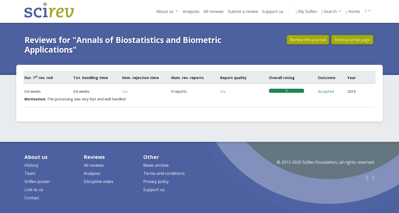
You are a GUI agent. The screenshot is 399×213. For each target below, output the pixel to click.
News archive (156, 165)
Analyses (191, 11)
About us (165, 11)
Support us (272, 11)
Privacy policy (156, 181)
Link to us (33, 189)
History (31, 165)
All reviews (214, 11)
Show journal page (352, 39)
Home (353, 11)
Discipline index (98, 181)
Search (329, 11)
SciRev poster (37, 181)
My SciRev (306, 11)
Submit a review (243, 11)
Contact (31, 198)
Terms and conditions (164, 173)
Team (29, 173)
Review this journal (308, 39)
